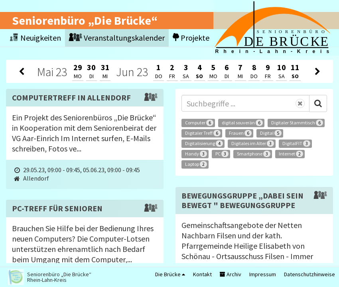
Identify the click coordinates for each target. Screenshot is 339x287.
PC (222, 154)
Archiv (230, 274)
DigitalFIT (296, 143)
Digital (271, 133)
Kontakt (202, 274)
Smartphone (253, 154)
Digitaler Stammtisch (297, 123)
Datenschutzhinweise (309, 274)
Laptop (196, 164)
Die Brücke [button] (170, 274)
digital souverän (242, 123)
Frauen (240, 133)
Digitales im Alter (252, 143)
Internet (291, 154)
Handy (196, 154)
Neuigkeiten (35, 38)
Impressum (262, 274)
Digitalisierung (204, 143)
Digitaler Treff (203, 133)
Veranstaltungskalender (117, 38)
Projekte (191, 38)
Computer (199, 123)
